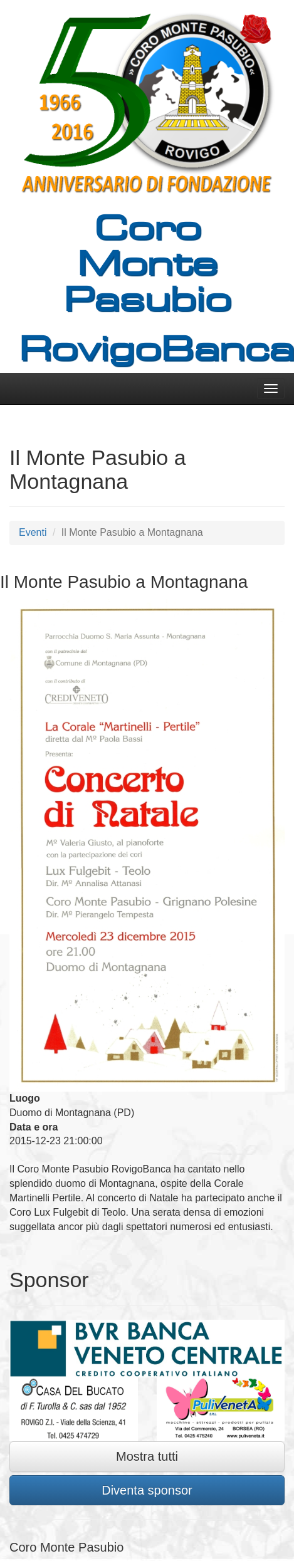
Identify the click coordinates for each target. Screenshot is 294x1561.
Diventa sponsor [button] (147, 1490)
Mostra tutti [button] (147, 1456)
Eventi (32, 532)
